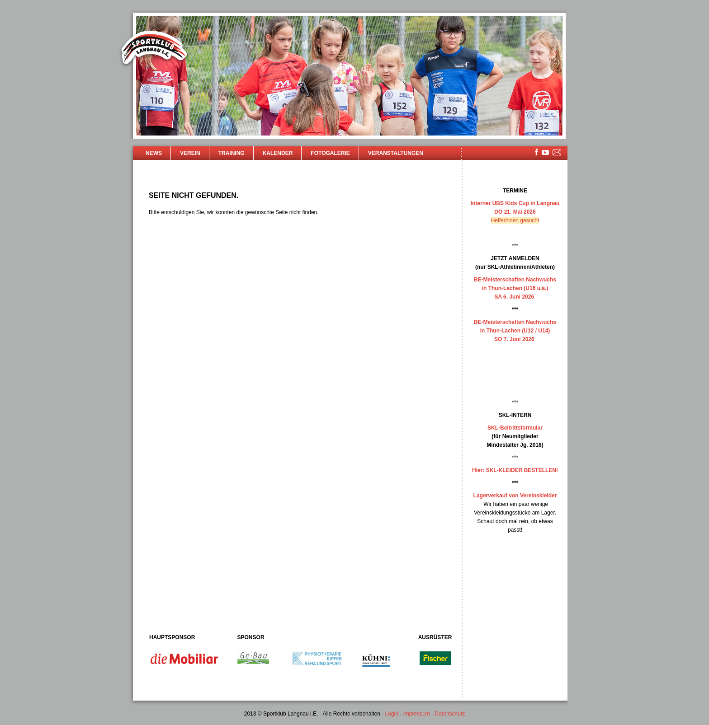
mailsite (557, 153)
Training (231, 153)
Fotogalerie (330, 153)
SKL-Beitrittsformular (515, 428)
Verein (190, 153)
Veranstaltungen (395, 153)
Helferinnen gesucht (515, 220)
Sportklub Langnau (154, 49)
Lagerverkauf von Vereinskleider (515, 495)
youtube (545, 152)
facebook (536, 152)
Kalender (278, 153)
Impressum (416, 714)
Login (391, 714)
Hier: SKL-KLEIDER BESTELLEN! (515, 470)
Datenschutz (450, 714)
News (154, 153)
